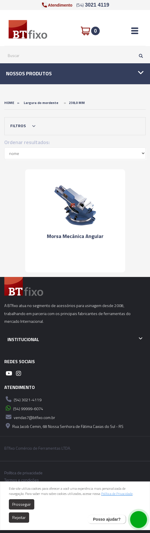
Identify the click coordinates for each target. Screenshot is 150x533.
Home (9, 102)
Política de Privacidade (117, 493)
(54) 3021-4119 (22, 399)
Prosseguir (21, 504)
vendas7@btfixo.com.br (29, 417)
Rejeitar (19, 517)
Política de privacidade (23, 473)
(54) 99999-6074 (23, 408)
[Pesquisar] (139, 56)
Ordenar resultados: (27, 142)
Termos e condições (21, 480)
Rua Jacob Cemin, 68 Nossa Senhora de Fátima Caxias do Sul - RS (63, 426)
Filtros (24, 126)
